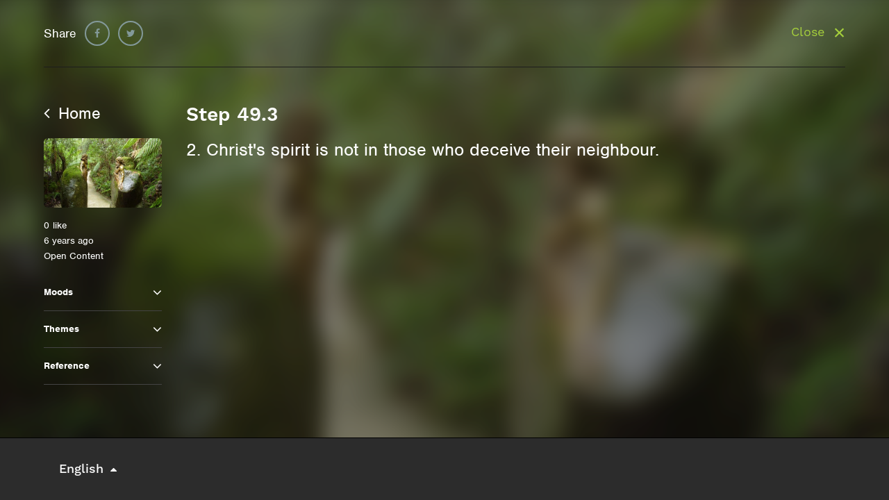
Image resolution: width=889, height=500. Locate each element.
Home (72, 113)
